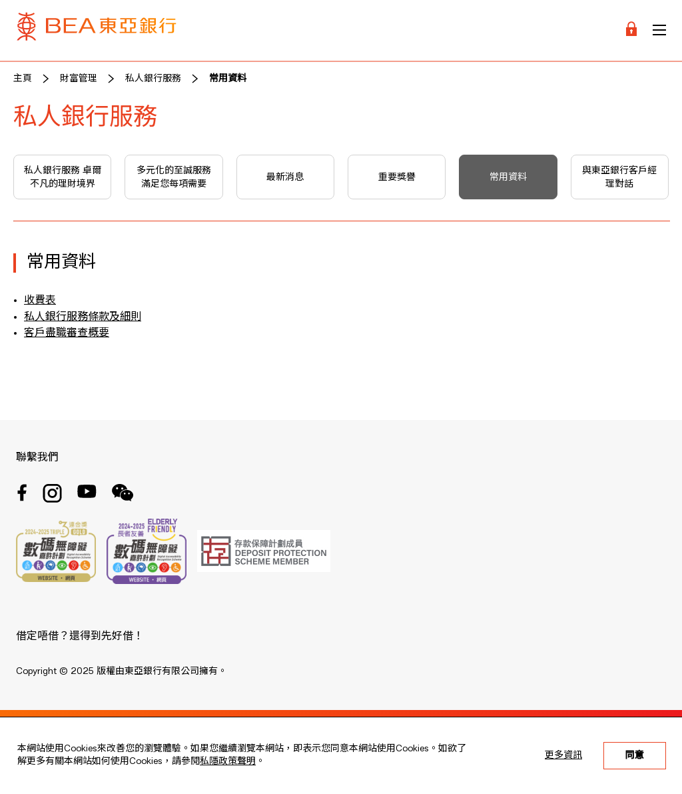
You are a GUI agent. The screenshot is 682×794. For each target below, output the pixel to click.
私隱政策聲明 (228, 761)
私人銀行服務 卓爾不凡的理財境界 (62, 177)
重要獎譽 (397, 177)
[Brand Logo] (96, 30)
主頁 (22, 78)
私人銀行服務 (153, 78)
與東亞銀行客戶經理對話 (619, 177)
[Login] (631, 30)
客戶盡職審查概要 (66, 333)
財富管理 (78, 78)
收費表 (40, 300)
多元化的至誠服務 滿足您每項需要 (174, 177)
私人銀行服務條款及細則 (82, 317)
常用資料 (227, 78)
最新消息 (285, 177)
